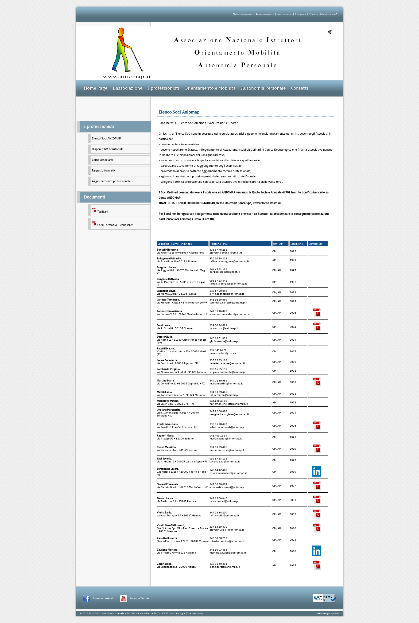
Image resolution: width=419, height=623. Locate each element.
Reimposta (300, 14)
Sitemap (200, 614)
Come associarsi (102, 160)
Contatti (299, 88)
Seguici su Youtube (139, 598)
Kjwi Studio (335, 614)
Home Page (95, 88)
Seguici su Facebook (103, 598)
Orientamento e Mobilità (210, 88)
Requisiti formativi (104, 170)
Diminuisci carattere (242, 14)
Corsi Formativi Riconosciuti (112, 224)
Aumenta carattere (265, 14)
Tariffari (100, 210)
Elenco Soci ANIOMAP (106, 138)
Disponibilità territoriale (107, 149)
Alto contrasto (284, 14)
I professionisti (163, 88)
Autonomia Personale (263, 88)
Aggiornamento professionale (111, 181)
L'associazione (127, 88)
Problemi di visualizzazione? (323, 14)
